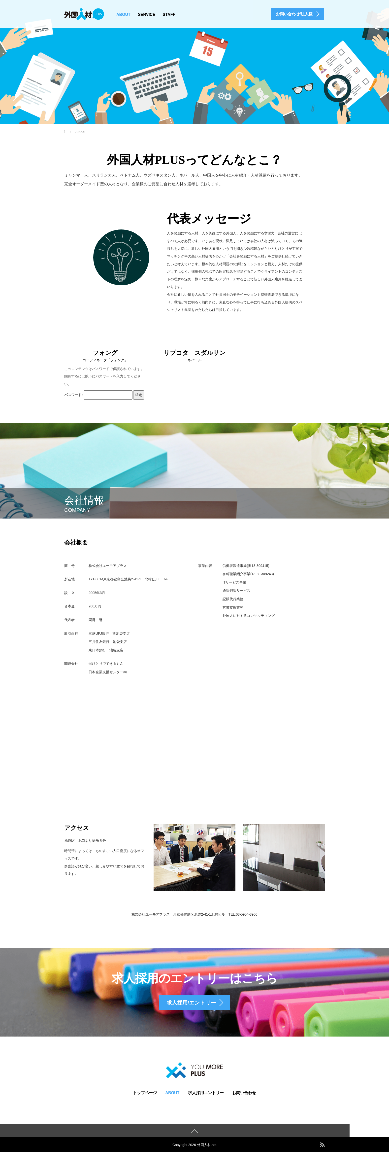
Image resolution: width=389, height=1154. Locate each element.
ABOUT (123, 14)
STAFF (169, 14)
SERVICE (146, 14)
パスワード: (98, 395)
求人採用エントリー (206, 1094)
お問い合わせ (244, 1094)
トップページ (145, 1094)
